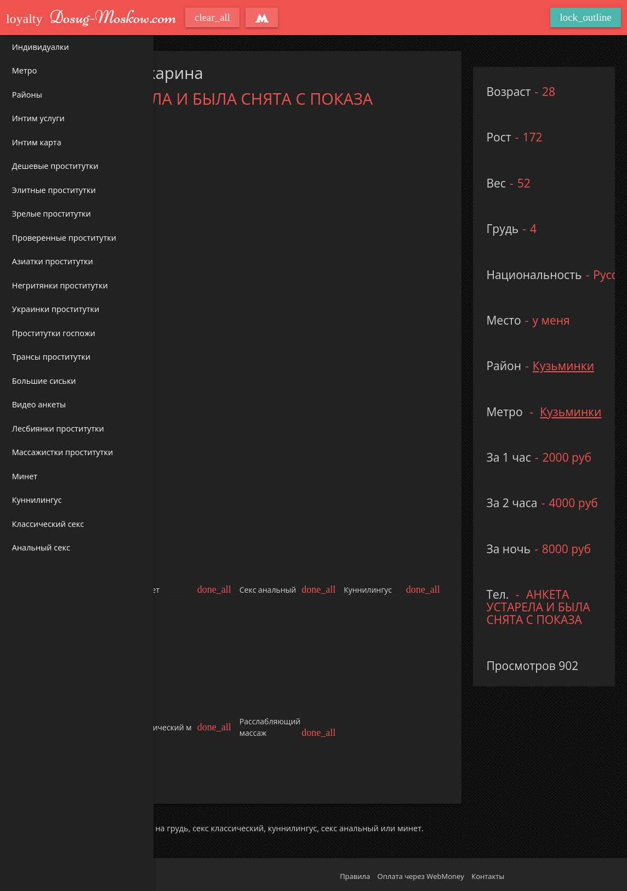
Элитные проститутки (54, 190)
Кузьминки (563, 365)
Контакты (487, 876)
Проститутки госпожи (53, 333)
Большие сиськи (44, 381)
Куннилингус (37, 500)
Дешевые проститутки (55, 166)
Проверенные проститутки (64, 237)
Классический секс (48, 524)
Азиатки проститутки (52, 261)
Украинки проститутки (55, 309)
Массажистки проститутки (62, 452)
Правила (355, 876)
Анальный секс (41, 547)
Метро (24, 70)
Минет (24, 476)
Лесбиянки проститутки (58, 428)
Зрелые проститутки (51, 213)
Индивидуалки (40, 47)
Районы (27, 94)
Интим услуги (38, 118)
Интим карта (36, 142)
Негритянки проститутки (60, 285)
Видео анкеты (39, 404)
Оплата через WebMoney (421, 876)
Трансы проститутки (51, 356)
